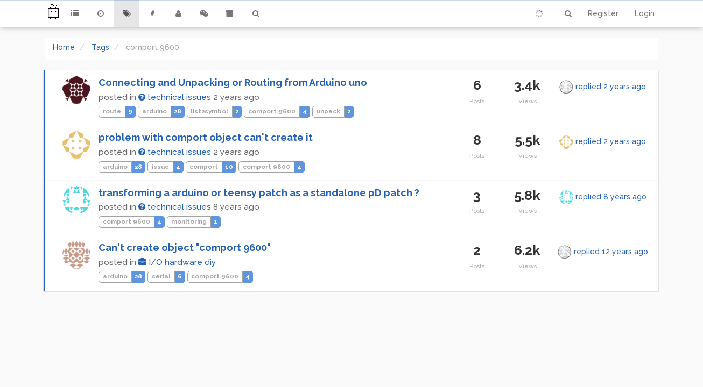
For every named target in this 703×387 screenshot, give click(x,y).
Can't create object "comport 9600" (185, 247)
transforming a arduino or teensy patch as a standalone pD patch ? (259, 192)
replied (610, 86)
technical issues (174, 97)
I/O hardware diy (177, 262)
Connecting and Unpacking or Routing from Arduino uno (233, 82)
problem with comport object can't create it (206, 137)
